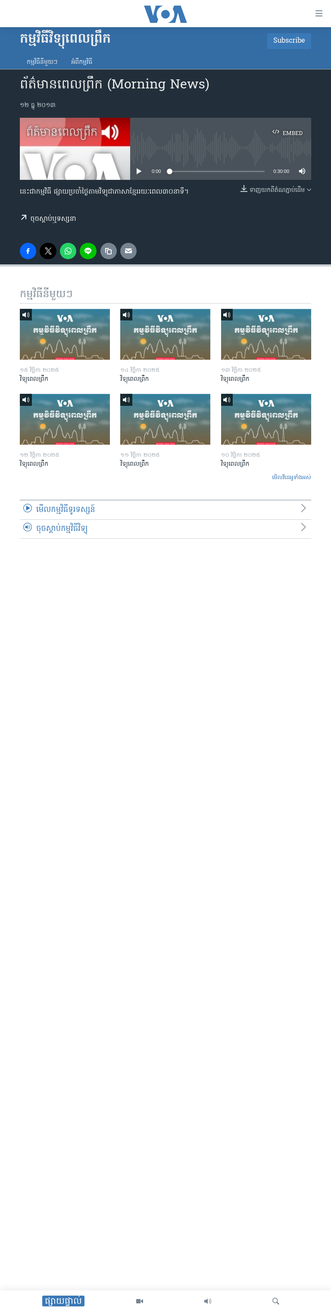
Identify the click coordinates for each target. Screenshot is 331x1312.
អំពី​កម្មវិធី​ (81, 62)
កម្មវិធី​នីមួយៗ (42, 62)
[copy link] (108, 251)
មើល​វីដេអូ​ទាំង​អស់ (291, 478)
